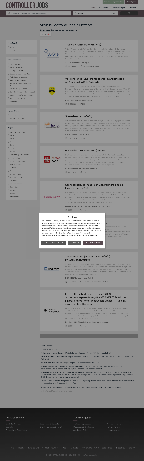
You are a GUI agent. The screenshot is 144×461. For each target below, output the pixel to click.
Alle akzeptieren (93, 243)
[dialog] (72, 231)
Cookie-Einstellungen (53, 243)
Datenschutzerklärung (89, 235)
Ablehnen (74, 243)
